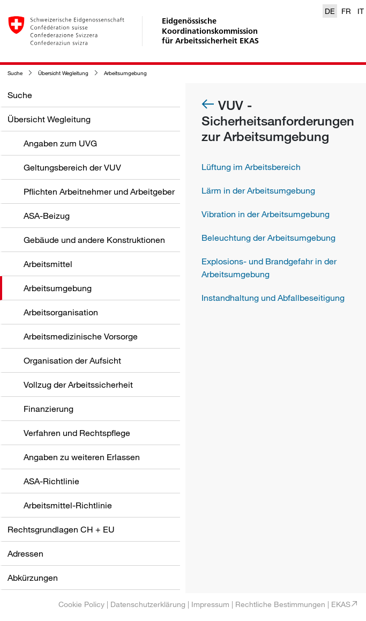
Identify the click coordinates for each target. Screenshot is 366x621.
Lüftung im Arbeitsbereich (251, 166)
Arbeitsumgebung (125, 73)
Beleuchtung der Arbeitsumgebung (268, 237)
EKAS (340, 604)
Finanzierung (48, 408)
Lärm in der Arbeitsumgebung (258, 190)
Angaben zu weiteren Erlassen (82, 457)
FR (346, 11)
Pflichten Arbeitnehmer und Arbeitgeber (99, 191)
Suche (15, 73)
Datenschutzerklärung (147, 604)
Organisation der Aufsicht (72, 360)
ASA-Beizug (47, 215)
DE (330, 11)
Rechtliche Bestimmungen (280, 604)
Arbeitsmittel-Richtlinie (68, 505)
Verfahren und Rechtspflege (77, 432)
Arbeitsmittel (48, 263)
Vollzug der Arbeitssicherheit (78, 384)
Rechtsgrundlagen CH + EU (61, 529)
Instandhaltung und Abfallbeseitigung (273, 297)
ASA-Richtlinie (51, 481)
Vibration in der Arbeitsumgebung (265, 214)
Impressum (210, 604)
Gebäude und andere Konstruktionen (94, 239)
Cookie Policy (81, 604)
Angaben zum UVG (60, 143)
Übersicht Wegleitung (63, 73)
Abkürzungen (33, 577)
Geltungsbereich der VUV (72, 167)
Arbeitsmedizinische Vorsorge (81, 336)
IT (360, 11)
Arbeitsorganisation (61, 312)
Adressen (25, 553)
